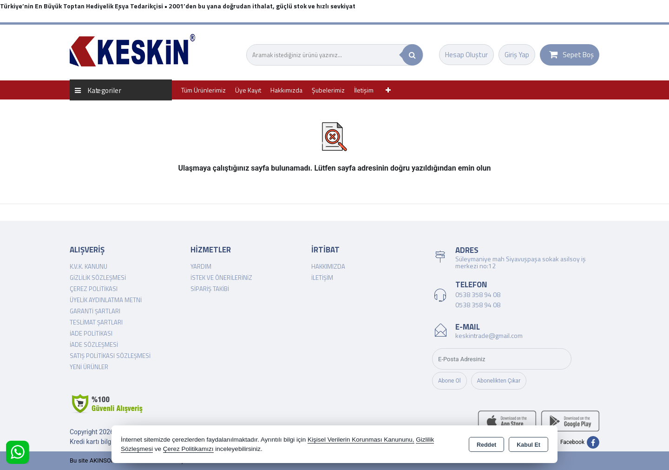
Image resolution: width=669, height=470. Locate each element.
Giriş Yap (517, 54)
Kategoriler (98, 90)
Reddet (486, 445)
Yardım (200, 266)
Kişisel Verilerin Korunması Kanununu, (361, 439)
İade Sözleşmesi (94, 344)
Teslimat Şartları (96, 322)
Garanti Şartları (95, 311)
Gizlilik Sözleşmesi (98, 277)
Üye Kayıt (248, 90)
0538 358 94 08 (477, 294)
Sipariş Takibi (209, 288)
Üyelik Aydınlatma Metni (106, 300)
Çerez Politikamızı (188, 448)
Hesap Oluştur (466, 54)
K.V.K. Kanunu (88, 266)
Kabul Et (528, 445)
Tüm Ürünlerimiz (203, 90)
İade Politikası (91, 333)
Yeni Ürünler (89, 366)
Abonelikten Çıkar (499, 380)
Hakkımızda (286, 90)
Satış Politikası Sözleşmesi (110, 355)
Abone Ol (449, 380)
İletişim (364, 90)
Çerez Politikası (94, 288)
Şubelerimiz (328, 90)
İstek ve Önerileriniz (221, 277)
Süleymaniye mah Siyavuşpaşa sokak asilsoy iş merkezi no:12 (520, 262)
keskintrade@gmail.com (489, 335)
